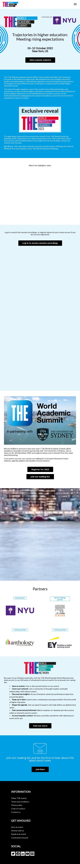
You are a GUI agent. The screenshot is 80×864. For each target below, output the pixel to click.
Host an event (17, 827)
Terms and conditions (20, 801)
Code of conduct (18, 808)
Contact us (15, 812)
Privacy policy (16, 805)
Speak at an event (18, 834)
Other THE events (19, 798)
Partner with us (17, 830)
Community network (19, 838)
